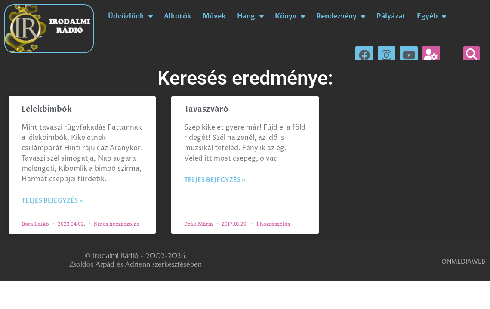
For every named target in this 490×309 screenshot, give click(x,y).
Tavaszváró (206, 109)
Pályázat (391, 16)
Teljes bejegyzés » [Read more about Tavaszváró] (214, 180)
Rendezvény (340, 16)
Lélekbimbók (47, 109)
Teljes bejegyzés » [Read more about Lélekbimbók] (52, 201)
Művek (214, 16)
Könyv (290, 16)
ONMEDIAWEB (463, 262)
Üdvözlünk (130, 16)
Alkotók (177, 16)
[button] (471, 54)
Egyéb (431, 16)
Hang (250, 16)
